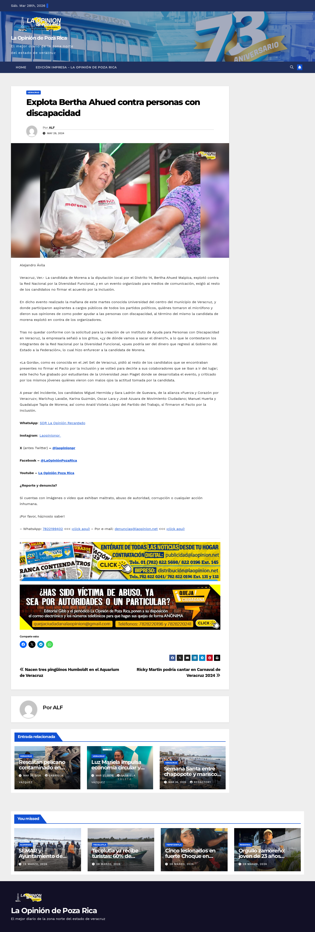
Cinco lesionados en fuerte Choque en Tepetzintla (190, 856)
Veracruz (33, 92)
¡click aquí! (81, 529)
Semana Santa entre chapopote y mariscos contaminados (192, 774)
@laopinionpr (63, 448)
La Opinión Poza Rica (56, 473)
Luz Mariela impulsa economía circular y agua (116, 767)
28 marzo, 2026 (35, 864)
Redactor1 (200, 782)
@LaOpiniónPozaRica (59, 460)
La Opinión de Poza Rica (39, 38)
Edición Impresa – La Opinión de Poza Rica (76, 67)
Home (21, 67)
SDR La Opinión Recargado (62, 423)
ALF (52, 128)
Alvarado (26, 844)
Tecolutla (99, 844)
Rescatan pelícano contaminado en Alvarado (42, 767)
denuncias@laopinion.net (136, 529)
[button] (292, 67)
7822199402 (53, 529)
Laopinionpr (50, 435)
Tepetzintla (174, 844)
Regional (245, 844)
